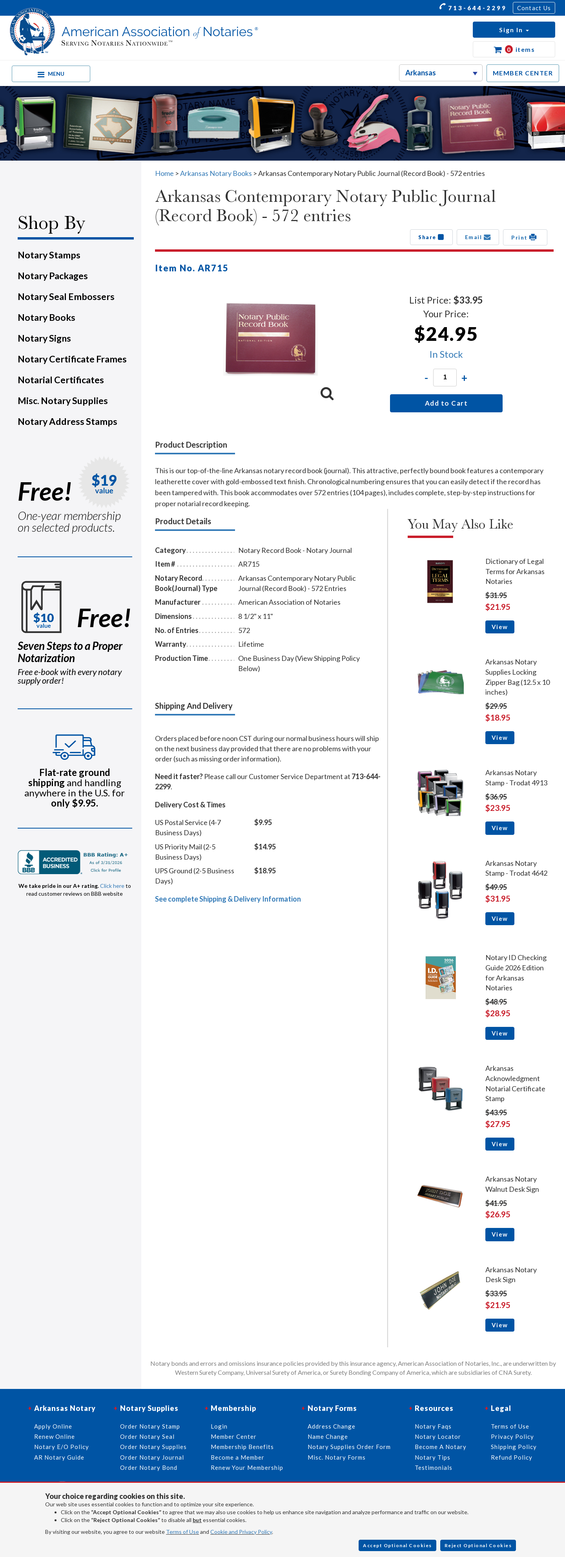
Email (478, 237)
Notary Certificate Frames (72, 358)
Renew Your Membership (247, 1467)
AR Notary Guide (59, 1457)
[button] (514, 30)
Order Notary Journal (152, 1457)
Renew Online (54, 1436)
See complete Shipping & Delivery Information (228, 899)
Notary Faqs (433, 1426)
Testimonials (433, 1467)
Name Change (328, 1436)
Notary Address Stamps (67, 421)
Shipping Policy (514, 1447)
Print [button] (525, 237)
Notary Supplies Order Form (349, 1447)
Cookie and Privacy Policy (241, 1531)
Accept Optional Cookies (397, 1545)
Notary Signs (44, 338)
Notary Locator (438, 1436)
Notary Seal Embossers (66, 296)
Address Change (331, 1426)
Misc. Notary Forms (337, 1457)
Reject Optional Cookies (478, 1545)
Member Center (234, 1436)
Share (431, 237)
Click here (112, 885)
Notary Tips (432, 1457)
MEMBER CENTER (523, 73)
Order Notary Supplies (153, 1447)
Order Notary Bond (148, 1467)
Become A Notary (441, 1447)
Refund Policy (511, 1457)
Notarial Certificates (61, 379)
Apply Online (53, 1426)
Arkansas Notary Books (216, 173)
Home (164, 173)
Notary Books (46, 317)
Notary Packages (53, 275)
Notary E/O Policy (61, 1447)
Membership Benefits (242, 1447)
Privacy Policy (512, 1436)
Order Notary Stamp (150, 1426)
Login (219, 1426)
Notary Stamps (49, 254)
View (500, 626)
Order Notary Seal (147, 1436)
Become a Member (237, 1457)
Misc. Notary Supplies (63, 400)
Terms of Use (182, 1531)
